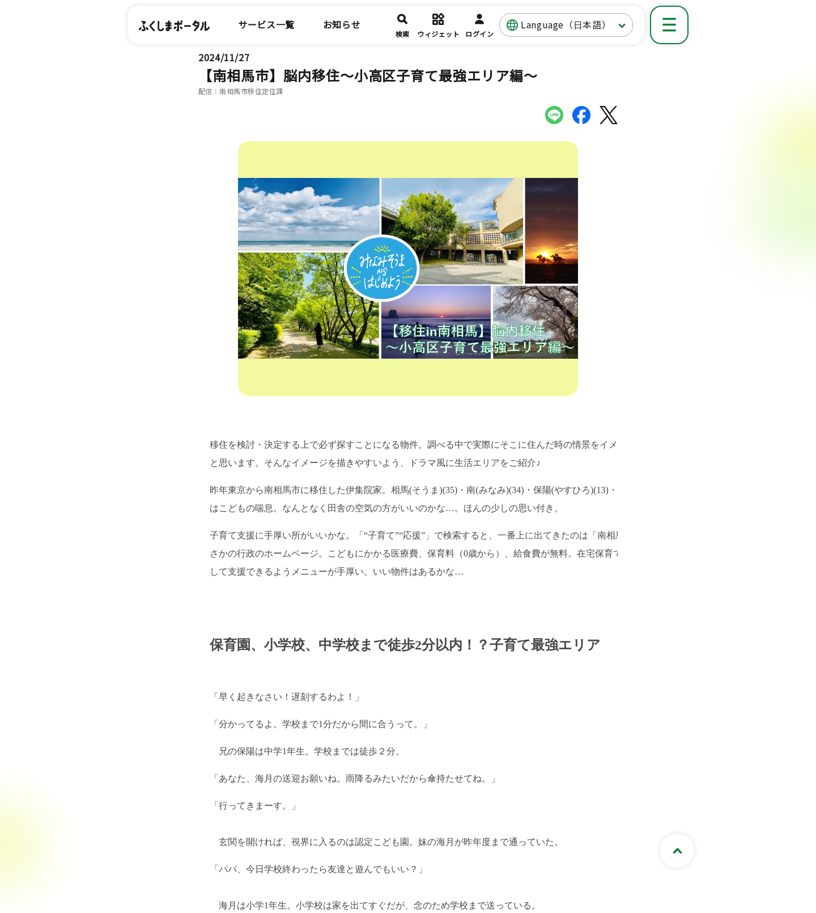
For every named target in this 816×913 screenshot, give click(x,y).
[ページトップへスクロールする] (677, 851)
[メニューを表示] (669, 25)
